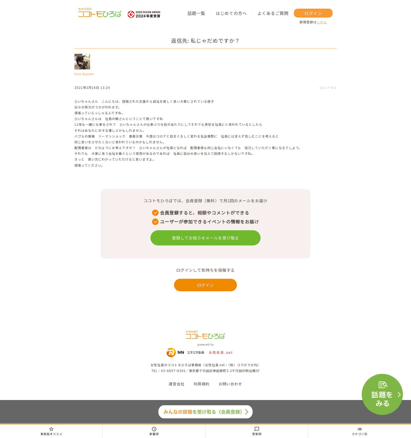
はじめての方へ (231, 13)
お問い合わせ (230, 384)
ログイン (313, 13)
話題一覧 (196, 13)
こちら (322, 22)
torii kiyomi (84, 74)
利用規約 (201, 384)
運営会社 (177, 384)
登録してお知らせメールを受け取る (205, 237)
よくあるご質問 (273, 13)
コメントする (328, 88)
